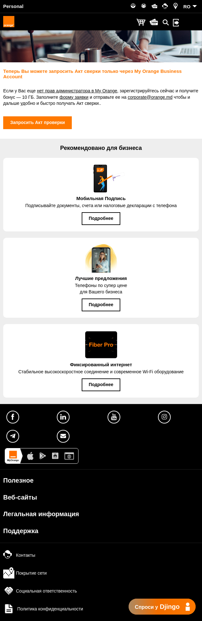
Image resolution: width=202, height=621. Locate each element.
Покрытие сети (25, 573)
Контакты (19, 555)
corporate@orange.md (150, 97)
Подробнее (101, 218)
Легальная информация (41, 513)
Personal (13, 6)
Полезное (18, 480)
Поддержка (20, 530)
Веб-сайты (20, 497)
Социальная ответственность (40, 591)
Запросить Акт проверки (37, 122)
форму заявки (73, 97)
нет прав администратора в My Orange (77, 90)
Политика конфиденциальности (43, 608)
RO (187, 6)
